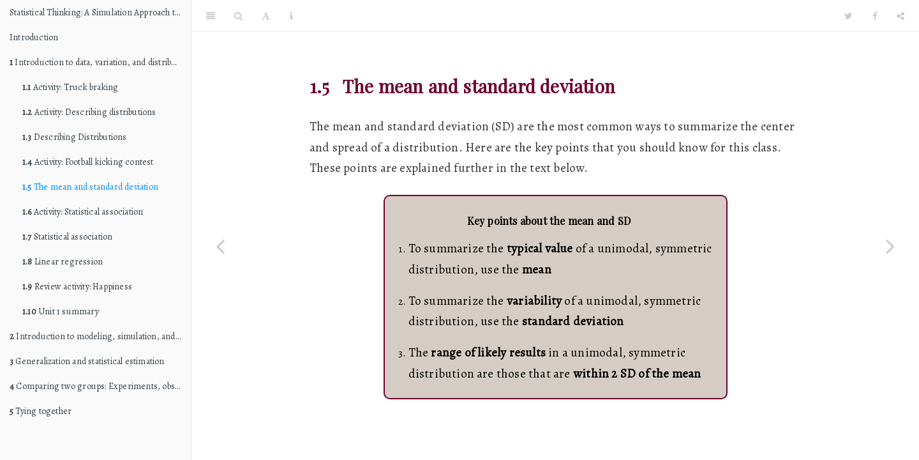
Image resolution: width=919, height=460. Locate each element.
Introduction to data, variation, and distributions (100, 62)
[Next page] (890, 246)
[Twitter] (848, 16)
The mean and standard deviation (90, 187)
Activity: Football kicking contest (88, 162)
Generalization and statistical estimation (87, 361)
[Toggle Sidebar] (211, 16)
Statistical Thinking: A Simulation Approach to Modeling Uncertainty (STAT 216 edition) (100, 12)
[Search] (238, 16)
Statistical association (67, 237)
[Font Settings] (266, 16)
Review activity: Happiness (77, 286)
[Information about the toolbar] (291, 16)
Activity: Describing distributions (89, 112)
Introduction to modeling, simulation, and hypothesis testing (100, 336)
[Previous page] (220, 246)
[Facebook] (875, 16)
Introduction (34, 37)
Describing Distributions (74, 137)
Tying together (40, 411)
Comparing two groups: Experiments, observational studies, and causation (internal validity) (100, 386)
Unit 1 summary (60, 311)
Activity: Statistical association (82, 212)
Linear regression (62, 262)
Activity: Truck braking (70, 87)
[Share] (900, 16)
